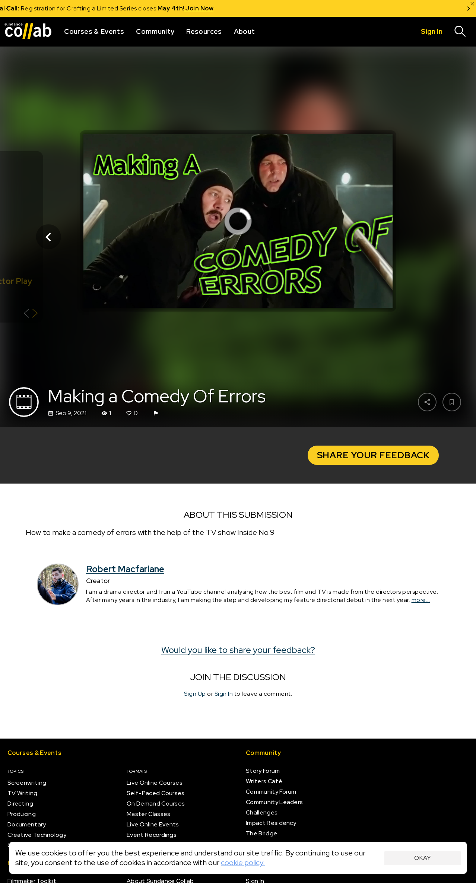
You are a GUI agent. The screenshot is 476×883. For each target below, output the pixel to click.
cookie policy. (243, 862)
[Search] (460, 32)
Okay (422, 858)
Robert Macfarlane (125, 569)
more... (421, 600)
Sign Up (195, 694)
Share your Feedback (373, 455)
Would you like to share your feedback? (238, 650)
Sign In (224, 694)
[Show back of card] (31, 314)
